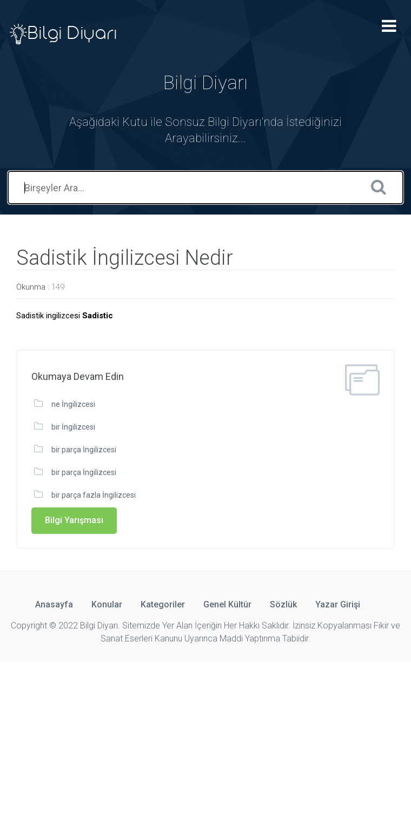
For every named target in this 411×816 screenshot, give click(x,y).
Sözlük (283, 604)
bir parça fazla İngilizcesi (93, 495)
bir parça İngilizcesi (83, 449)
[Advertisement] (205, 737)
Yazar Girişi (337, 604)
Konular (106, 604)
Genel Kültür (227, 604)
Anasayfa (54, 604)
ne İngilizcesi (73, 404)
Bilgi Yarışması (74, 520)
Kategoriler (163, 604)
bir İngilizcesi (73, 427)
